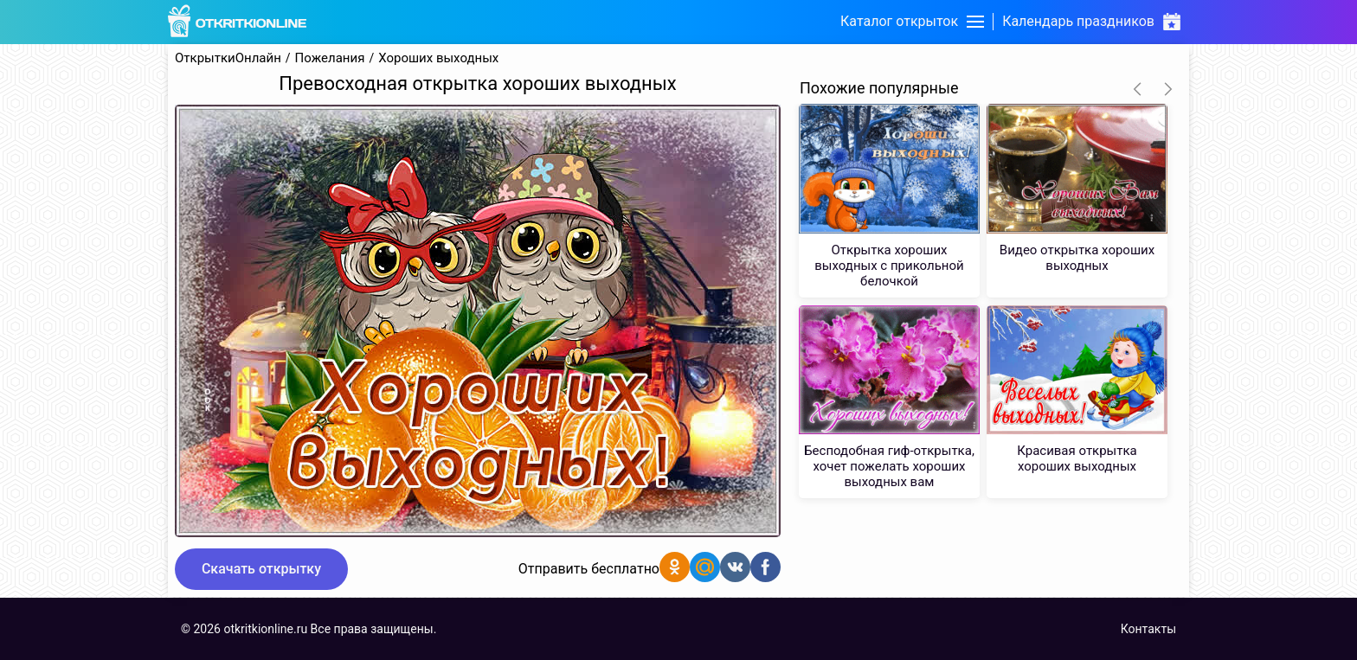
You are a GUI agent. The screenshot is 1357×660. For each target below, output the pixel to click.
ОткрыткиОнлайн (228, 58)
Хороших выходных (438, 58)
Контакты (1148, 629)
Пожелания (330, 58)
